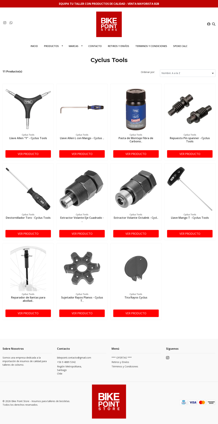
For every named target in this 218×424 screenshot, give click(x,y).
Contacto (95, 46)
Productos (51, 46)
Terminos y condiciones (151, 46)
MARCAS (73, 46)
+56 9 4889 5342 (66, 362)
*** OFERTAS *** (122, 357)
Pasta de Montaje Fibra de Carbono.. (136, 139)
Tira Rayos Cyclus (135, 297)
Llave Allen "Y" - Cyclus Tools (28, 138)
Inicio (34, 46)
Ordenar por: (148, 72)
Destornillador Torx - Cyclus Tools (28, 218)
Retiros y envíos (118, 46)
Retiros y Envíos (120, 362)
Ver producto (28, 154)
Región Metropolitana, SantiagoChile (69, 370)
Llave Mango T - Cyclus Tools (190, 218)
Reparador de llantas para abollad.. (28, 299)
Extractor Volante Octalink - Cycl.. (136, 218)
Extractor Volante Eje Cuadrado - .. (82, 219)
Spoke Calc (180, 46)
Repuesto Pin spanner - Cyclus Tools (190, 139)
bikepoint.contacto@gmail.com (74, 357)
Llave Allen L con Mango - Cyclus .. (82, 138)
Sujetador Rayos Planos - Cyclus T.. (82, 299)
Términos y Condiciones (125, 366)
